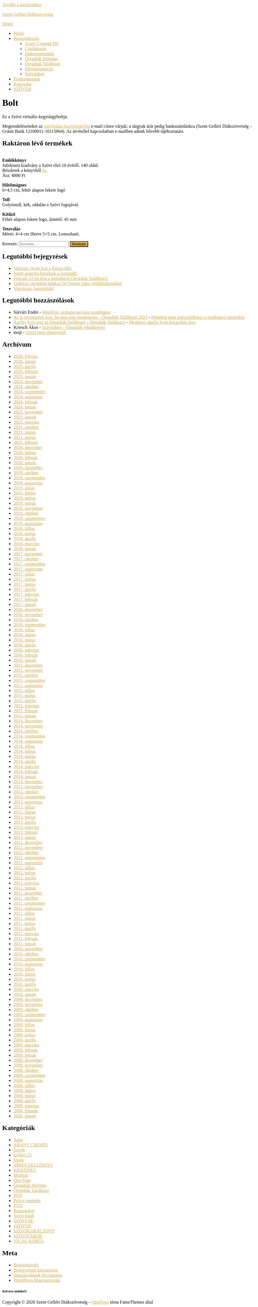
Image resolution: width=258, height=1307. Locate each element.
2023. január (25, 417)
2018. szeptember (29, 518)
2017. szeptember (29, 564)
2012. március (26, 883)
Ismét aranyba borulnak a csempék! (45, 273)
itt (44, 170)
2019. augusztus (28, 482)
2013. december (28, 781)
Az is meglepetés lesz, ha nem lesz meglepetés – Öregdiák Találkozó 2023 (81, 317)
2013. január (25, 837)
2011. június (25, 918)
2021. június (25, 432)
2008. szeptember (29, 1075)
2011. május (24, 923)
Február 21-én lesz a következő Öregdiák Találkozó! (61, 278)
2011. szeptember (29, 903)
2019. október (26, 472)
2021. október (26, 427)
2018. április (25, 538)
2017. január (25, 604)
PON (18, 1195)
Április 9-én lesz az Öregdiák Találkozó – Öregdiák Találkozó (69, 322)
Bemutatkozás (26, 38)
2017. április (25, 589)
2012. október (26, 852)
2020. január (25, 462)
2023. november (28, 412)
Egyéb (19, 1149)
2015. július (24, 690)
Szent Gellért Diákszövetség (27, 14)
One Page (22, 1180)
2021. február (26, 442)
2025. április (25, 366)
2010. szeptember (29, 958)
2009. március (26, 1045)
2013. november (28, 786)
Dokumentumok (39, 53)
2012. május (24, 872)
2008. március (26, 1105)
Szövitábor (34, 73)
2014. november (28, 726)
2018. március (26, 543)
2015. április (25, 700)
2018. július (24, 528)
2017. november (28, 553)
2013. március (26, 827)
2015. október (26, 675)
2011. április (25, 928)
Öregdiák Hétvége (41, 58)
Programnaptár (27, 79)
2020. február (26, 457)
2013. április (25, 822)
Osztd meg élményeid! (46, 332)
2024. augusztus (28, 396)
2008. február (26, 1110)
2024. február (26, 401)
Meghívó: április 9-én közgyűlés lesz (162, 322)
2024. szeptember (29, 391)
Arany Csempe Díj (42, 43)
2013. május (24, 817)
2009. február (26, 1050)
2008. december (28, 1060)
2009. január (25, 1055)
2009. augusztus (28, 1019)
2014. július (24, 746)
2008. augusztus (28, 1080)
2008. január (25, 1115)
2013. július (24, 807)
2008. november (28, 1065)
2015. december (28, 665)
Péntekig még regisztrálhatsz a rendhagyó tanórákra (197, 317)
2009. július (24, 1024)
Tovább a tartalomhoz (21, 4)
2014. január (25, 776)
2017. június (25, 579)
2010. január (25, 994)
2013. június (25, 812)
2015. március (26, 705)
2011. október (26, 898)
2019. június (25, 493)
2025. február (26, 371)
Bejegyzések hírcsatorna (35, 1270)
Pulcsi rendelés (27, 1200)
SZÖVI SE (23, 1220)
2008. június (25, 1090)
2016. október (26, 619)
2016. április (25, 645)
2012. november (28, 847)
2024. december (28, 381)
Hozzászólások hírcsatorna (38, 1275)
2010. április (25, 984)
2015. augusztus (28, 685)
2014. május (24, 756)
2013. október (26, 791)
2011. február (26, 938)
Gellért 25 (23, 1155)
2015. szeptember (29, 680)
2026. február (26, 356)
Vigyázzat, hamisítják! (34, 288)
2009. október (26, 1009)
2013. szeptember (29, 796)
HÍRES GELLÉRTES (33, 1165)
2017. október (26, 558)
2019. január (25, 503)
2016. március (26, 650)
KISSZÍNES (25, 1170)
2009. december (28, 999)
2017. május (24, 584)
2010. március (26, 989)
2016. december (28, 609)
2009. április (25, 1039)
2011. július (24, 913)
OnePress (100, 1302)
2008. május (24, 1095)
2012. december (28, 842)
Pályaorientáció (39, 68)
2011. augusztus (28, 908)
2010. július (24, 969)
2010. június (25, 974)
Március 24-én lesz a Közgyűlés (42, 268)
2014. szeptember (29, 736)
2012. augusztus (28, 862)
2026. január (25, 361)
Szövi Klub (24, 1215)
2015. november (28, 670)
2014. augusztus (28, 741)
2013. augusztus (28, 802)
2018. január (25, 548)
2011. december (28, 893)
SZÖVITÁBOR (28, 1236)
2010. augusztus (28, 964)
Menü (7, 23)
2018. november (28, 508)
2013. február (26, 832)
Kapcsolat (23, 84)
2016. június (25, 634)
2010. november (28, 948)
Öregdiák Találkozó (42, 63)
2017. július (24, 574)
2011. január (25, 943)
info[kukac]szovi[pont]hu (67, 126)
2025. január (25, 376)
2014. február (26, 771)
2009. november (28, 1004)
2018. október (26, 513)
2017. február (26, 599)
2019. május (24, 498)
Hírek (19, 33)
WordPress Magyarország (37, 1280)
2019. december (28, 467)
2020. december (28, 447)
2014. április (25, 761)
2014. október (26, 731)
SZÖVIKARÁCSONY (34, 1231)
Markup (21, 1175)
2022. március (26, 422)
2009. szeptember (29, 1014)
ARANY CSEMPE (31, 1144)
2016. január (25, 660)
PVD (18, 1205)
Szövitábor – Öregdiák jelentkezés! (73, 327)
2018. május (24, 533)
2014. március (26, 766)
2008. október (26, 1070)
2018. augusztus (28, 523)
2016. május (24, 639)
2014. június (25, 751)
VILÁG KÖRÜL (29, 1241)
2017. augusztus (28, 569)
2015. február (26, 710)
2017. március (26, 594)
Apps (18, 1139)
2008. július (24, 1085)
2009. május (24, 1034)
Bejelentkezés (26, 1265)
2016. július (24, 629)
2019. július (24, 488)
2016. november (28, 614)
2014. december (28, 720)
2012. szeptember (29, 857)
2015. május (24, 695)
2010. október (26, 953)
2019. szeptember (29, 477)
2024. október (26, 386)
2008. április (25, 1100)
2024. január (25, 407)
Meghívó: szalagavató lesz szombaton (76, 312)
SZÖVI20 (22, 89)
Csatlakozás (35, 48)
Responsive (24, 1210)
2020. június (25, 452)
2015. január (25, 715)
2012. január (25, 888)
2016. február (26, 655)
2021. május (24, 437)
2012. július (24, 867)
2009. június (25, 1029)
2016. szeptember (29, 624)
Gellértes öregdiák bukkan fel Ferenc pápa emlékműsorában (68, 283)
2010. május (24, 979)
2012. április (25, 877)
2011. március (26, 933)
